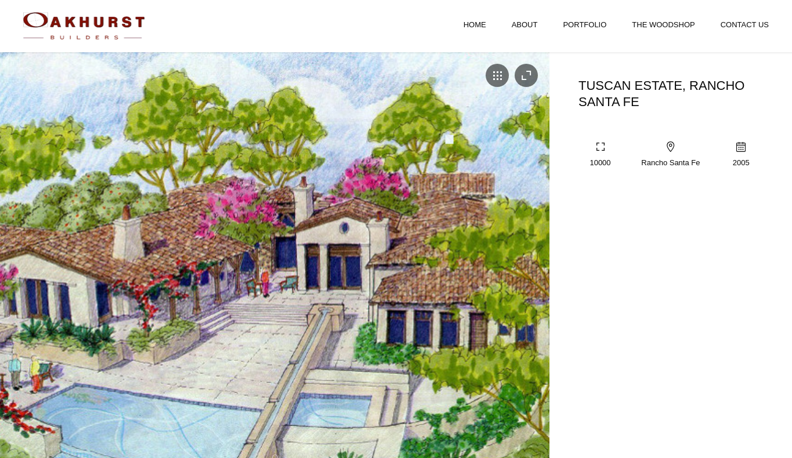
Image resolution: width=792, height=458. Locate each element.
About (525, 24)
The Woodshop (663, 24)
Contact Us (745, 24)
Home (475, 24)
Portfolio (584, 24)
